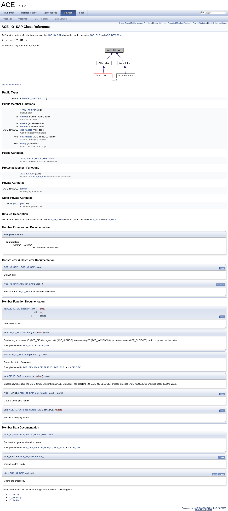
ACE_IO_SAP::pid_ (20, 473)
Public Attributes (159, 23)
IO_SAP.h (14, 494)
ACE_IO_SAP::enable (18, 376)
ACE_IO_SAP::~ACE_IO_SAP (19, 267)
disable (24, 126)
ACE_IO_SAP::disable (18, 332)
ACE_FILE (94, 35)
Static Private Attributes (217, 23)
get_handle (26, 130)
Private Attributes (200, 23)
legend (114, 80)
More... (120, 35)
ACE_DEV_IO (29, 367)
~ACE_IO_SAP (28, 110)
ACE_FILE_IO (45, 367)
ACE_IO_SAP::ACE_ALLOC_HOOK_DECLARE (28, 434)
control (24, 116)
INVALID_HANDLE (31, 98)
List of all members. (11, 84)
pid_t (15, 203)
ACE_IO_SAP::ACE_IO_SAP (18, 284)
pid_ (22, 203)
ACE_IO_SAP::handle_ (32, 456)
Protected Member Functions (179, 23)
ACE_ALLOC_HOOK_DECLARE (37, 158)
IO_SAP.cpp (15, 497)
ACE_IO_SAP (54, 35)
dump (23, 143)
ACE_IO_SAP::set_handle (22, 409)
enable (23, 123)
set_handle (26, 136)
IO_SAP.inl (14, 500)
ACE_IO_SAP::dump (20, 354)
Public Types (124, 23)
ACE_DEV (110, 35)
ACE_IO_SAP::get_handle (33, 393)
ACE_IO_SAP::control (18, 308)
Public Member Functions (141, 23)
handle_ (24, 188)
